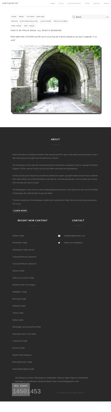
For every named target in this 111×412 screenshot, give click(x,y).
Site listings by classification (45, 378)
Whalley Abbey (61, 21)
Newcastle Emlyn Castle (22, 362)
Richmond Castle (19, 299)
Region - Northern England (24, 21)
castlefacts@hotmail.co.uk (74, 236)
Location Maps (74, 3)
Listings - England (35, 16)
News (106, 3)
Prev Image (16, 26)
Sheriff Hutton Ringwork (22, 355)
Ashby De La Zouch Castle (23, 278)
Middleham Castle (20, 292)
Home (52, 3)
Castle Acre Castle (20, 341)
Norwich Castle (19, 348)
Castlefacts (10, 3)
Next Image (29, 26)
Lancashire (45, 21)
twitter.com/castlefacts (73, 243)
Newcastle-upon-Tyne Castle (24, 334)
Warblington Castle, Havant (23, 250)
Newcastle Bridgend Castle (23, 369)
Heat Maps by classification (26, 381)
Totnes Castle (18, 313)
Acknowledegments (66, 381)
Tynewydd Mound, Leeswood (24, 257)
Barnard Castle (18, 271)
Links (77, 381)
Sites (61, 3)
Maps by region (63, 378)
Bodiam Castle (18, 236)
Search (96, 3)
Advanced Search (45, 381)
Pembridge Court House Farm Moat (27, 327)
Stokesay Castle (19, 306)
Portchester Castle (20, 243)
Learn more (20, 211)
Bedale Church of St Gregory (24, 285)
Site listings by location (24, 378)
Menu (21, 16)
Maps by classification (79, 378)
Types (87, 3)
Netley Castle (18, 320)
